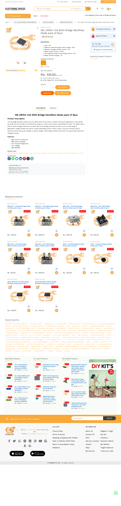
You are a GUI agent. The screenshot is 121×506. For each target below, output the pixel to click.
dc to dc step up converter (40, 335)
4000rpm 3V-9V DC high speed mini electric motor (51, 366)
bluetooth (71, 339)
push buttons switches (36, 344)
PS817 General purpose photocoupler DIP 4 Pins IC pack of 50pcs (51, 377)
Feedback (56, 448)
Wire (64, 330)
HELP (88, 438)
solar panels (109, 328)
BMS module (25, 333)
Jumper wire (35, 348)
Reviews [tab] (53, 108)
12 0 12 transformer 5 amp (25, 328)
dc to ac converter (89, 346)
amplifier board (75, 324)
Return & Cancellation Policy (63, 444)
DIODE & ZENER (48, 22)
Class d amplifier (89, 324)
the (107, 339)
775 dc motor (11, 330)
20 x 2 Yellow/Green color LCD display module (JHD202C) (21, 399)
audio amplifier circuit (46, 328)
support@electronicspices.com (37, 433)
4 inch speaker (22, 348)
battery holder (104, 337)
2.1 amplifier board (97, 326)
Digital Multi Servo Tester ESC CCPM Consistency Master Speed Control (49, 399)
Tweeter (81, 339)
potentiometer (38, 333)
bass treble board (97, 333)
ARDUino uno (10, 348)
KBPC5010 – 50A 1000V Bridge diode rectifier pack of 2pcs (100, 207)
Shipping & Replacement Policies (65, 438)
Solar (109, 335)
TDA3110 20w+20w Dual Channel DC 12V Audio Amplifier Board (79, 404)
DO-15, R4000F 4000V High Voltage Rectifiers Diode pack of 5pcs (79, 393)
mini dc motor (82, 335)
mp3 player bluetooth (95, 339)
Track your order (107, 451)
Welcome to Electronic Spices (14, 1)
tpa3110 (16, 351)
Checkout (104, 438)
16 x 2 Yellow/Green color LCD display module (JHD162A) (20, 366)
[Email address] (87, 418)
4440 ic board (48, 346)
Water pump (45, 337)
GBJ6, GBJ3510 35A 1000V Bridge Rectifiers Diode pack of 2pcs (18, 282)
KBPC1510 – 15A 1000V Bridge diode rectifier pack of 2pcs (18, 207)
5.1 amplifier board (97, 335)
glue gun (65, 348)
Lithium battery (36, 324)
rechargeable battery (86, 330)
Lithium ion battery (104, 344)
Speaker (8, 324)
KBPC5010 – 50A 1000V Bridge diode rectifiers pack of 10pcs (72, 207)
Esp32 (88, 342)
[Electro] (16, 9)
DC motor (72, 330)
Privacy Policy (57, 431)
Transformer (38, 339)
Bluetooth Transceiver (80, 348)
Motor (85, 333)
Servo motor (96, 348)
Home (35, 16)
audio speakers (48, 330)
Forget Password (107, 448)
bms (58, 330)
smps (69, 344)
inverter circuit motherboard (72, 342)
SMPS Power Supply (88, 337)
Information (44, 16)
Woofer (98, 328)
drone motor (36, 346)
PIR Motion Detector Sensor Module (49, 387)
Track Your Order (91, 1)
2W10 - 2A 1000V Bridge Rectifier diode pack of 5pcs (101, 245)
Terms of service (58, 434)
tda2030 (59, 351)
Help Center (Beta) (108, 2)
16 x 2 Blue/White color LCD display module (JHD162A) (22, 377)
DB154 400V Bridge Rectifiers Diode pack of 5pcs (25, 153)
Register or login (107, 431)
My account (90, 451)
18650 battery (88, 328)
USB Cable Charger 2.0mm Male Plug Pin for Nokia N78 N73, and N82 (78, 381)
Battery (85, 326)
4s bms (66, 351)
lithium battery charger (55, 326)
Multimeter (61, 328)
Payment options (107, 441)
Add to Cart (63, 93)
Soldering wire (104, 346)
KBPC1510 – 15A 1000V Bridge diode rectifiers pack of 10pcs (46, 207)
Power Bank (46, 348)
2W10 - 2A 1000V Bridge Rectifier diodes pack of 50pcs (73, 245)
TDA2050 (50, 351)
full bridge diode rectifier (75, 153)
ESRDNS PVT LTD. (55, 462)
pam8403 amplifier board (30, 337)
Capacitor (50, 344)
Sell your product (92, 441)
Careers (88, 444)
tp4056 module (39, 351)
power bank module (105, 330)
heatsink (59, 346)
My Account (76, 1)
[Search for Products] (52, 9)
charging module (12, 333)
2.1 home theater (37, 326)
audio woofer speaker (70, 337)
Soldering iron (60, 324)
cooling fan (78, 344)
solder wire (26, 351)
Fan (73, 335)
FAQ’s (88, 448)
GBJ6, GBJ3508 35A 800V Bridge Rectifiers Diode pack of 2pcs (45, 282)
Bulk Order (47, 93)
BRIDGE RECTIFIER (66, 22)
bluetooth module (20, 324)
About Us (89, 431)
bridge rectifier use (48, 153)
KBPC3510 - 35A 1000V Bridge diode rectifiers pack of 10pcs (45, 245)
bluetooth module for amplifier (18, 342)
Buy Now (62, 87)
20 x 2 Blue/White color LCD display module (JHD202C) (22, 388)
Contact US (90, 434)
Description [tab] (41, 108)
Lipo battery (89, 344)
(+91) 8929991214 (31, 429)
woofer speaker (12, 337)
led (68, 326)
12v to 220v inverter (20, 326)
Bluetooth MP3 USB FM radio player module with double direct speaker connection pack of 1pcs (78, 368)
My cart (103, 434)
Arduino (57, 348)
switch (49, 333)
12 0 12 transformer (40, 342)
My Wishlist (105, 444)
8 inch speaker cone (53, 339)
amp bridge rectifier (61, 153)
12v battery (54, 342)
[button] (78, 9)
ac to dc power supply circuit (29, 330)
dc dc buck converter (61, 335)
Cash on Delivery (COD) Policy (63, 441)
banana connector (72, 346)
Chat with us (21, 70)
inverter (104, 342)
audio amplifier (22, 346)
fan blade (60, 344)
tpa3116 (95, 342)
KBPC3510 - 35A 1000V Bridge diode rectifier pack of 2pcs (17, 245)
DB (8, 153)
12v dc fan (23, 335)
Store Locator (62, 1)
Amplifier (75, 326)
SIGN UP (109, 418)
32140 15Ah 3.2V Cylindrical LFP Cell (67, 333)
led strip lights (74, 328)
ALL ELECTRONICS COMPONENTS (25, 22)
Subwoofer (48, 324)
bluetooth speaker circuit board (18, 339)
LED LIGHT (56, 337)
